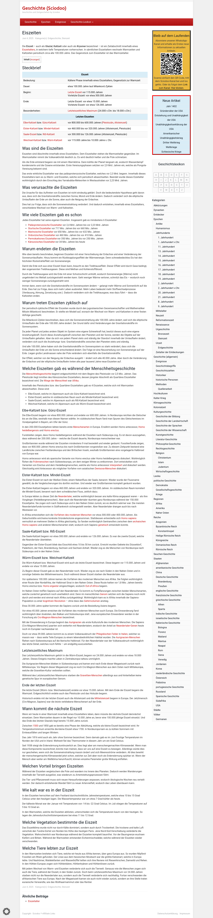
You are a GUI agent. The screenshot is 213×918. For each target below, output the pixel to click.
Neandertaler (65, 496)
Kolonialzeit (160, 407)
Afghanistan (162, 563)
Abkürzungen (161, 205)
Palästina (161, 682)
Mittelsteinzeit (102, 698)
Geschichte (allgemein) (166, 356)
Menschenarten (81, 427)
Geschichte (31, 22)
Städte (157, 710)
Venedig (162, 659)
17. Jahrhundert (166, 269)
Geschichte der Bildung (168, 416)
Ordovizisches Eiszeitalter (41, 235)
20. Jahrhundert (166, 292)
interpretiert (116, 465)
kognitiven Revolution (54, 601)
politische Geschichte (165, 480)
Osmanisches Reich (166, 544)
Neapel (162, 645)
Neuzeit (160, 315)
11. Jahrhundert (166, 246)
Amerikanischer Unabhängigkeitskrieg (171, 135)
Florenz (162, 632)
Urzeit (159, 343)
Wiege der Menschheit (55, 380)
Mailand (162, 636)
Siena (161, 655)
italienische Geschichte (168, 622)
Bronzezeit (163, 333)
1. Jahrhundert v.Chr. (169, 242)
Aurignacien (75, 622)
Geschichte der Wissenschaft (171, 430)
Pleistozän (107, 122)
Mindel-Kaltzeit (51, 128)
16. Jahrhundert (166, 265)
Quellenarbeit (165, 389)
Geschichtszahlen (165, 370)
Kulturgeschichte (162, 411)
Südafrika (161, 700)
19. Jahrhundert (166, 278)
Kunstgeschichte (165, 434)
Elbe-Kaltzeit (29, 122)
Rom (160, 650)
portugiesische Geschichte (170, 687)
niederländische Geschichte (170, 673)
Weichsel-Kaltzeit (32, 140)
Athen (161, 604)
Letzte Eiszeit (75, 92)
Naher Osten (162, 512)
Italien (124, 634)
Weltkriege (171, 147)
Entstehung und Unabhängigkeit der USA (171, 117)
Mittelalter (161, 311)
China (159, 572)
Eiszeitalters (28, 49)
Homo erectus (51, 430)
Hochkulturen (161, 393)
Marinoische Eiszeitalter (40, 231)
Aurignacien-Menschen (128, 637)
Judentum (163, 467)
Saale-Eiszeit (30, 134)
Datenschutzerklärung (168, 913)
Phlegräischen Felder (107, 634)
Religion (160, 453)
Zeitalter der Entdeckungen (170, 352)
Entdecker (159, 214)
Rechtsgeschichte (165, 448)
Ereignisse (60, 22)
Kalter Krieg (160, 398)
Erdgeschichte (54, 38)
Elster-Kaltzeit (30, 128)
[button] (6, 911)
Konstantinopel (166, 531)
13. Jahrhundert (166, 251)
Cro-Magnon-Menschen (50, 617)
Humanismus (163, 228)
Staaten (158, 558)
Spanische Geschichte (167, 696)
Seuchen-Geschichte (164, 554)
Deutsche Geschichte (167, 577)
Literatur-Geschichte (166, 439)
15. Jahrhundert (166, 260)
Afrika (75, 380)
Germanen (161, 719)
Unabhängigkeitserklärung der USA (171, 126)
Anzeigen (35, 59)
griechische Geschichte (168, 600)
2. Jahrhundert (166, 283)
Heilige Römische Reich (168, 535)
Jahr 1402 (171, 106)
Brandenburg (165, 581)
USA (158, 705)
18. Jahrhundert (166, 274)
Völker (157, 714)
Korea (159, 668)
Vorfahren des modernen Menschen (73, 514)
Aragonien (161, 522)
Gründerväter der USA (171, 110)
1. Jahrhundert (166, 237)
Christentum (164, 457)
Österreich (161, 678)
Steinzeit (66, 38)
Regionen (159, 499)
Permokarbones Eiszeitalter (42, 238)
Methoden (161, 384)
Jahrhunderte (163, 233)
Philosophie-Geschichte (168, 444)
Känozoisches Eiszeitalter (41, 241)
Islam (161, 462)
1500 (35, 725)
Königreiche (162, 540)
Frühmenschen (41, 461)
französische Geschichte (169, 595)
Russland (161, 691)
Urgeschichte (163, 329)
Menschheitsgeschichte (38, 373)
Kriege (159, 494)
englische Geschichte (167, 590)
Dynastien (159, 210)
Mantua (162, 641)
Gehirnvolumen (92, 601)
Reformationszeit (165, 320)
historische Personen (167, 379)
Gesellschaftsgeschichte (169, 489)
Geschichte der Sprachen (169, 425)
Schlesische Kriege (171, 151)
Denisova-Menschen (105, 468)
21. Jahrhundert (166, 297)
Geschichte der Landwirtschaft (172, 421)
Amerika (160, 508)
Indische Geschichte (166, 613)
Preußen (162, 586)
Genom (104, 594)
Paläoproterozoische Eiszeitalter (45, 225)
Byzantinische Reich (166, 526)
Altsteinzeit (120, 122)
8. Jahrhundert (166, 301)
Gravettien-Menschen (91, 675)
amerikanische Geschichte (170, 567)
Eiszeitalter (34, 901)
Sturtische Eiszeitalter (39, 228)
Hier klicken (177, 88)
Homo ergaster (51, 586)
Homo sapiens (128, 518)
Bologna (162, 627)
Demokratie (162, 485)
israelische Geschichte (168, 618)
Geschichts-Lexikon (82, 22)
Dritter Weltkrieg (171, 142)
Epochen (45, 22)
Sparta (161, 609)
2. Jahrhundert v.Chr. (169, 288)
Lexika (157, 476)
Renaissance (162, 324)
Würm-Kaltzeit (54, 140)
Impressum (185, 913)
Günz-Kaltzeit (49, 122)
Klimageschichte (162, 402)
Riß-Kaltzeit (49, 134)
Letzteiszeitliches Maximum (82, 110)
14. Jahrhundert (166, 256)
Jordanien (161, 664)
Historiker (161, 375)
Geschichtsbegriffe (166, 366)
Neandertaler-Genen (126, 625)
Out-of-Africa (92, 586)
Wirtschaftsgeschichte (168, 471)
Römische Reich (164, 549)
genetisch (103, 525)
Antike (159, 223)
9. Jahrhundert (166, 306)
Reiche (157, 517)
